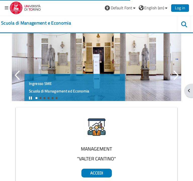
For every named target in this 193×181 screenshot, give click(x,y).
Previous (17, 75)
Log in (180, 8)
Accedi (96, 173)
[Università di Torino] (25, 7)
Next (176, 75)
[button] (121, 7)
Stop (33, 100)
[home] (36, 23)
